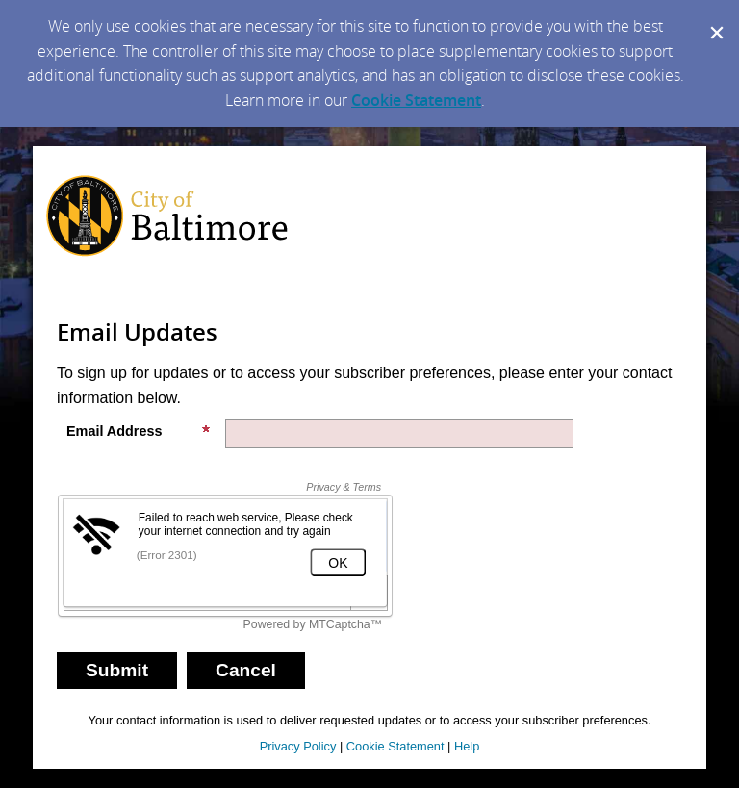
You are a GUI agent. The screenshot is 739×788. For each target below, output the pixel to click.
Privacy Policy (298, 746)
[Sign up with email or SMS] (117, 670)
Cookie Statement (416, 100)
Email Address (138, 431)
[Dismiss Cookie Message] (715, 18)
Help (466, 746)
